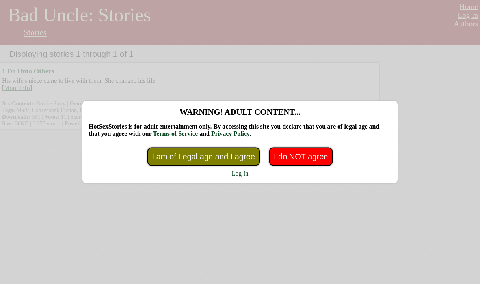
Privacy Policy (230, 133)
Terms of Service (175, 133)
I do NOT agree (301, 156)
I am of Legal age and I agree (203, 156)
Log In (239, 173)
